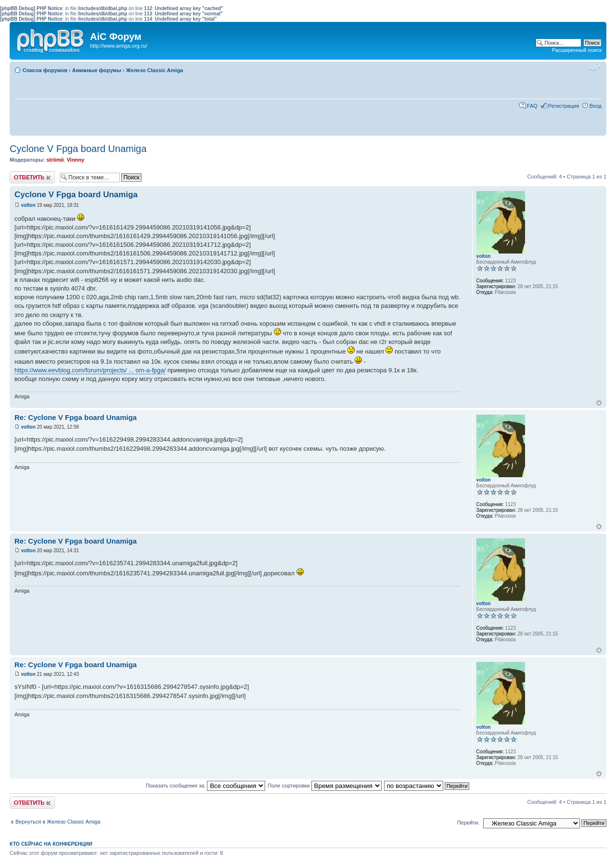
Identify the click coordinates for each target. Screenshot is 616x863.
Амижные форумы (96, 70)
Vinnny (75, 160)
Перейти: (468, 822)
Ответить (32, 177)
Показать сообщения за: (206, 785)
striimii (55, 160)
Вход (596, 106)
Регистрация (563, 106)
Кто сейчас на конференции (51, 844)
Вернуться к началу (599, 403)
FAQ (532, 106)
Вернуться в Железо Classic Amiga (58, 822)
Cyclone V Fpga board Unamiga (78, 148)
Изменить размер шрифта (595, 68)
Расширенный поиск (577, 50)
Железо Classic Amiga (154, 70)
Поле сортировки (324, 785)
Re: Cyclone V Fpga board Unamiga (75, 417)
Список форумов (45, 70)
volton (28, 205)
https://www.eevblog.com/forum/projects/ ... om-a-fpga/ (90, 370)
